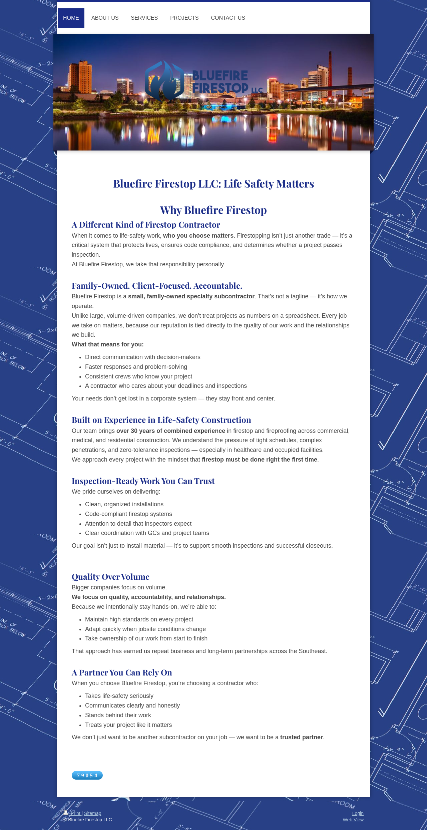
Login (358, 813)
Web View (353, 819)
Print (72, 813)
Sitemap (92, 813)
